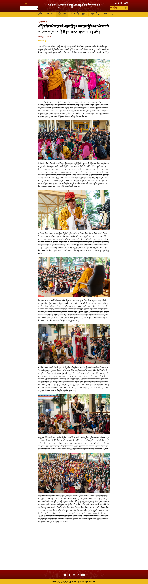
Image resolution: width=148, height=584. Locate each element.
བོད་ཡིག (23, 4)
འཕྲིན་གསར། (62, 14)
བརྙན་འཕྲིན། (94, 14)
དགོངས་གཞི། (74, 14)
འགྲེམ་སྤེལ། (41, 40)
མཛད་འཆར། (50, 14)
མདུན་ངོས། (38, 14)
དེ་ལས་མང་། (108, 14)
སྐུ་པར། (84, 14)
